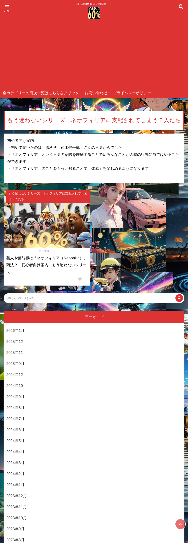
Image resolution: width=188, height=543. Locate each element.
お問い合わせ (96, 93)
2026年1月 (15, 330)
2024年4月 (15, 452)
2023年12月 (16, 496)
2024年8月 (15, 408)
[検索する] (179, 298)
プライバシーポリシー (132, 93)
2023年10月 (16, 518)
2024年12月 (16, 375)
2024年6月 (15, 430)
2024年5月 (15, 441)
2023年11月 (16, 507)
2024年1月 (15, 485)
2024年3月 (15, 463)
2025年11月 (16, 353)
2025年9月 (15, 364)
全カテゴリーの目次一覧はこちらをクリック (41, 93)
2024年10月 (16, 386)
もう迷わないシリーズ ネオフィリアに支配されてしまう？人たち (85, 106)
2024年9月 (15, 397)
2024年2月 (15, 474)
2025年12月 (16, 342)
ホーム (15, 106)
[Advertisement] (94, 54)
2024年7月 (15, 419)
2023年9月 (15, 529)
